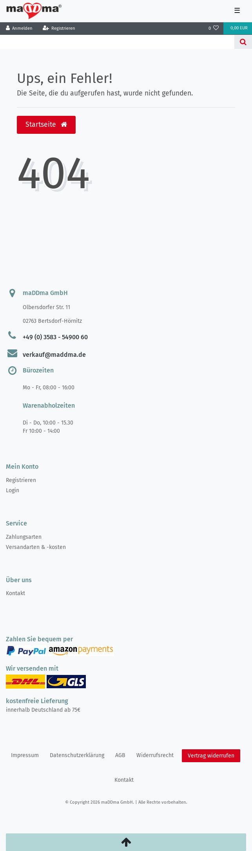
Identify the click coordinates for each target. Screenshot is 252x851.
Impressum (25, 755)
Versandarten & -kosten (36, 547)
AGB (120, 755)
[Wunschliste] (213, 28)
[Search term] (117, 42)
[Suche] (243, 42)
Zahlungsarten (24, 537)
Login (12, 490)
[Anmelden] (19, 28)
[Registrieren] (59, 28)
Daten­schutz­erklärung (77, 755)
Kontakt (15, 593)
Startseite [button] (46, 125)
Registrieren (21, 480)
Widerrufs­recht (155, 755)
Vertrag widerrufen (211, 755)
